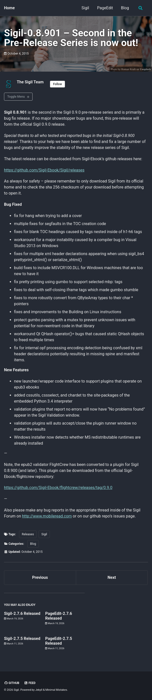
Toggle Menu (16, 96)
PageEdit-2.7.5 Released (58, 641)
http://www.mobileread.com (47, 516)
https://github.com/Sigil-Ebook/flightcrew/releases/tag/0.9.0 (58, 487)
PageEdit (105, 8)
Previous (40, 577)
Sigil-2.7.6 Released (22, 613)
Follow (57, 84)
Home (9, 8)
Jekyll (38, 689)
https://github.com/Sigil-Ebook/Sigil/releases (44, 170)
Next (112, 577)
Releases (28, 534)
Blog (125, 8)
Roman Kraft (128, 69)
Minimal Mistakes (56, 689)
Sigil (85, 8)
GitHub (11, 683)
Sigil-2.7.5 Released (22, 638)
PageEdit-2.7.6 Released (58, 616)
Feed (30, 683)
